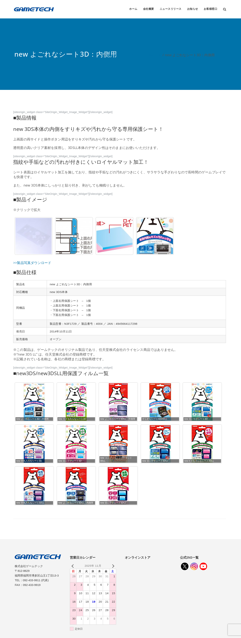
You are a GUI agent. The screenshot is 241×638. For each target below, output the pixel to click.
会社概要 (148, 9)
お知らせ (192, 9)
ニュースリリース (171, 9)
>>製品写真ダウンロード (32, 262)
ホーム (133, 9)
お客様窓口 (210, 9)
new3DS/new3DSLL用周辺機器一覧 (134, 55)
